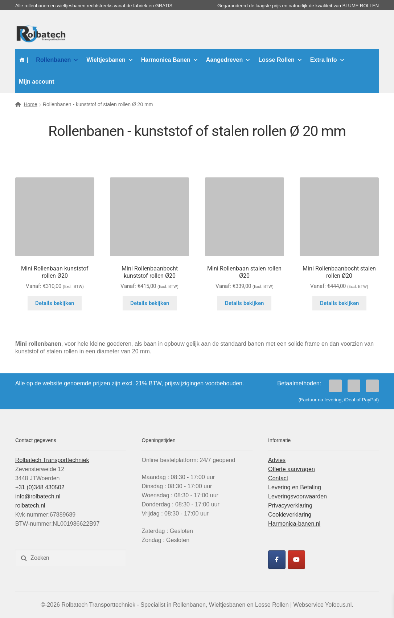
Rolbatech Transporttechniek (52, 460)
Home (30, 104)
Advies (277, 460)
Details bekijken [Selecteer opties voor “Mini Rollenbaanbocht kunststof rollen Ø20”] (149, 303)
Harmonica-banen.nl (294, 524)
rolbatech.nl (30, 505)
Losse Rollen (280, 60)
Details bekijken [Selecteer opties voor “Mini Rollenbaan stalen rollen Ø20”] (244, 303)
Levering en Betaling (294, 487)
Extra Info (327, 60)
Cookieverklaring (289, 514)
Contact (278, 478)
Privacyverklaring (290, 505)
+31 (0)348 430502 (40, 487)
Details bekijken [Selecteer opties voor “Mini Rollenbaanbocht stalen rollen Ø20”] (339, 303)
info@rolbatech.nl (38, 496)
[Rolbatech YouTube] (296, 559)
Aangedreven (228, 60)
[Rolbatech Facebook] (277, 559)
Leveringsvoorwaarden (297, 496)
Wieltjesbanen (109, 60)
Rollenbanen (57, 60)
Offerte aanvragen (291, 469)
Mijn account (36, 82)
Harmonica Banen (169, 60)
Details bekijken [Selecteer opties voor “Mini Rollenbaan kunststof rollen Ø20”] (54, 303)
